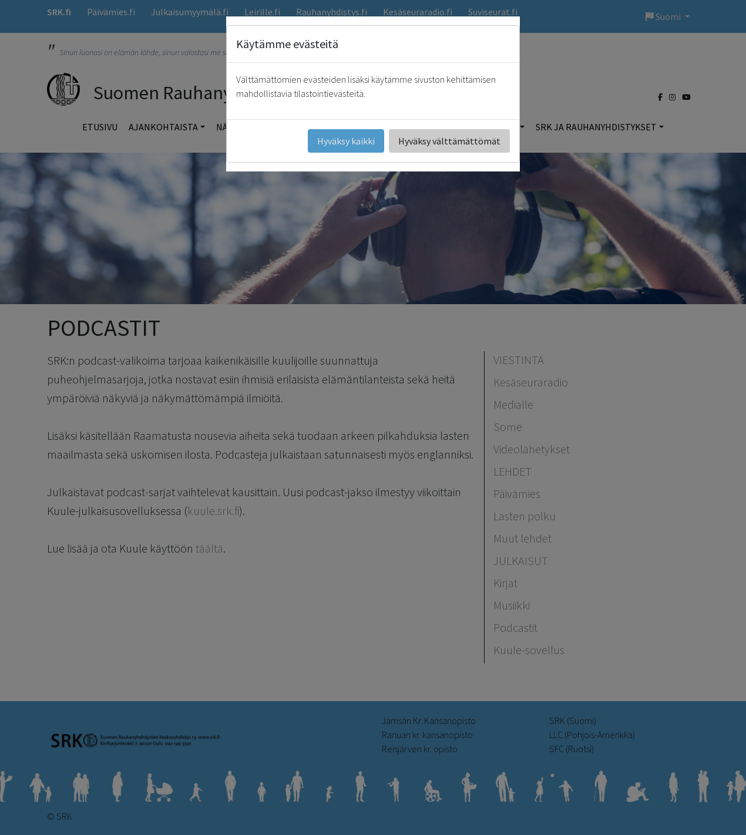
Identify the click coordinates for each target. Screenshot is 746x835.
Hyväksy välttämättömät (449, 141)
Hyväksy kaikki (346, 141)
